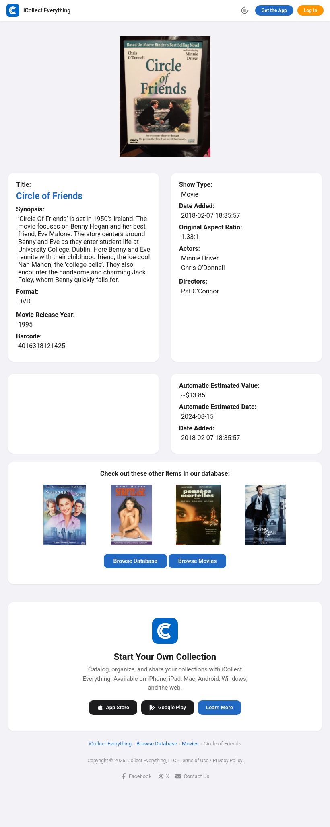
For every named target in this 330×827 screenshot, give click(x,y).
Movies (190, 743)
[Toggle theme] (244, 10)
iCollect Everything (110, 743)
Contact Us (192, 776)
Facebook (136, 776)
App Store (113, 707)
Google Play (167, 707)
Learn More (219, 707)
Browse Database (135, 561)
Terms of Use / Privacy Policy (211, 760)
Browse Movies (197, 561)
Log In (310, 10)
